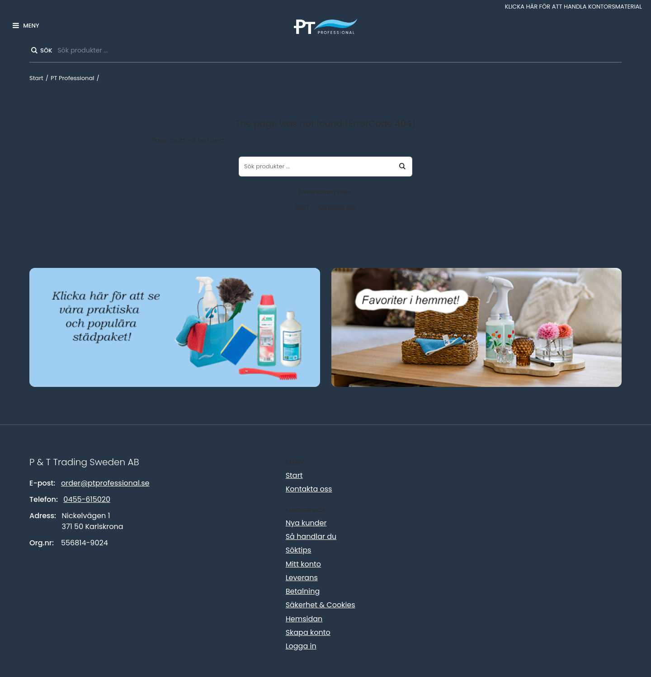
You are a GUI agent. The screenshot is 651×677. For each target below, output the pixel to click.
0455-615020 (86, 499)
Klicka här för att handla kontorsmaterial (573, 6)
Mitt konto (303, 564)
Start (36, 78)
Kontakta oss (337, 206)
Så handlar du (311, 536)
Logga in (301, 646)
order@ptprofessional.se (105, 483)
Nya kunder (306, 523)
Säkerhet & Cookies (320, 605)
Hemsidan (304, 619)
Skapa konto (308, 632)
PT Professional (72, 78)
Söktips (298, 550)
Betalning (303, 591)
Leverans (302, 577)
